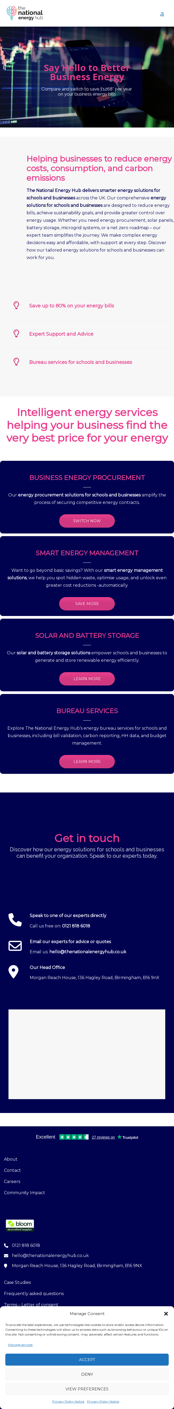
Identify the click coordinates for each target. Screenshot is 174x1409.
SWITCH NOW (87, 521)
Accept (87, 1359)
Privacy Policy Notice (68, 1401)
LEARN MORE (87, 678)
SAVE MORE (87, 603)
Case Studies (17, 1282)
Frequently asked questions (34, 1293)
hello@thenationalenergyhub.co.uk (87, 951)
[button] (166, 1313)
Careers (12, 1181)
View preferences (87, 1388)
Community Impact (24, 1192)
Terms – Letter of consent (31, 1304)
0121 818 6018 (76, 926)
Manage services (20, 1345)
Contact (12, 1170)
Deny (87, 1374)
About (11, 1159)
